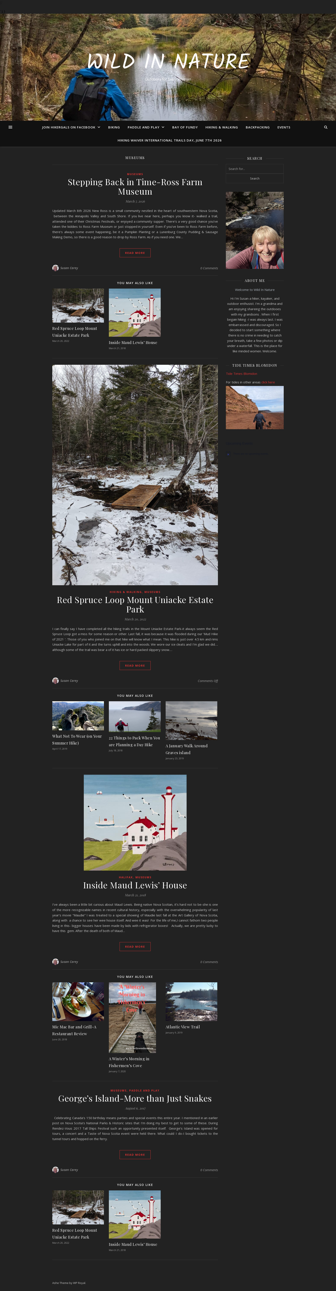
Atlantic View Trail (183, 1026)
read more (135, 253)
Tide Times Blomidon (242, 373)
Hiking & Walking (222, 127)
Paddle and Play (143, 127)
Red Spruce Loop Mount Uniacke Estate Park (135, 604)
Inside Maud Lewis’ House (133, 342)
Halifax (126, 877)
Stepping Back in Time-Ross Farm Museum (135, 186)
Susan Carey (69, 268)
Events (284, 127)
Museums (135, 174)
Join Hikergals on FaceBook (68, 127)
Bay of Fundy (185, 127)
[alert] (255, 453)
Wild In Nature (168, 63)
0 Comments (209, 268)
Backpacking (258, 127)
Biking (114, 127)
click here (268, 382)
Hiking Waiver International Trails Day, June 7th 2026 (170, 140)
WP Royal (79, 1283)
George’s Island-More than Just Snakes (135, 1098)
